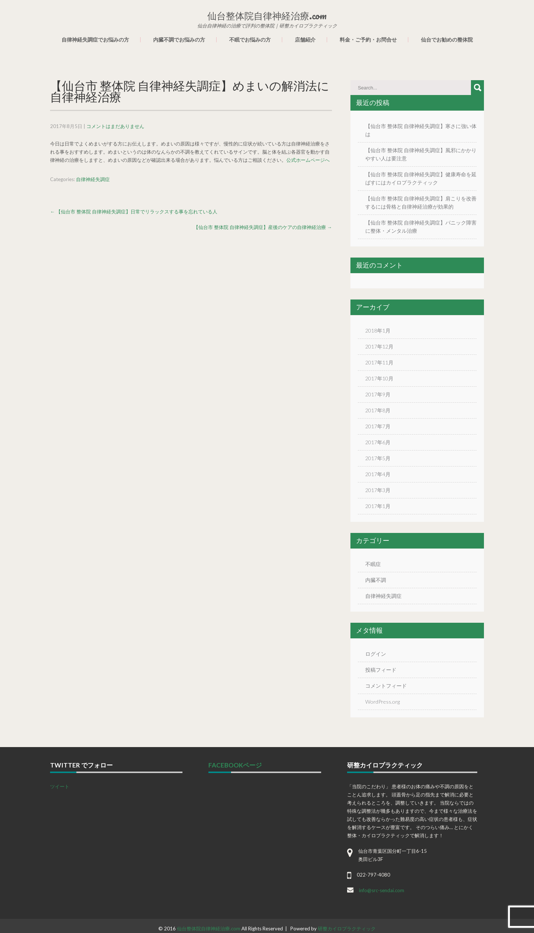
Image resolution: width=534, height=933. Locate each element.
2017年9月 (377, 394)
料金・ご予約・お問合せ (368, 39)
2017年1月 (377, 506)
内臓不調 (375, 580)
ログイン (375, 654)
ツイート (59, 786)
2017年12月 (379, 346)
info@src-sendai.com (381, 890)
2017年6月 (377, 442)
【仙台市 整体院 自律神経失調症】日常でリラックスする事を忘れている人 (133, 212)
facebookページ (235, 765)
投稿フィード (380, 670)
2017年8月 (377, 410)
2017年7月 (377, 426)
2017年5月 (377, 458)
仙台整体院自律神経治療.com (208, 929)
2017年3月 (377, 490)
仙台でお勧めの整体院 (447, 39)
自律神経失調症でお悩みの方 (95, 39)
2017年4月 (377, 474)
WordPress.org (382, 701)
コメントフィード (386, 685)
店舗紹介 (305, 39)
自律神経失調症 (93, 179)
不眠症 (373, 564)
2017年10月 (379, 378)
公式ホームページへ (308, 160)
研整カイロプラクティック (347, 929)
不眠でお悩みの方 (250, 39)
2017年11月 (379, 362)
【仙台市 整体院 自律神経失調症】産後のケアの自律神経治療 (263, 227)
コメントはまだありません (115, 126)
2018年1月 (377, 330)
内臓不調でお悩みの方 (179, 39)
